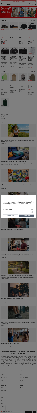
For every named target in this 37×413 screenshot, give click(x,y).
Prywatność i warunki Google (28, 201)
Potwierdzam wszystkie (26, 215)
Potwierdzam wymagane (10, 215)
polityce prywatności (28, 200)
